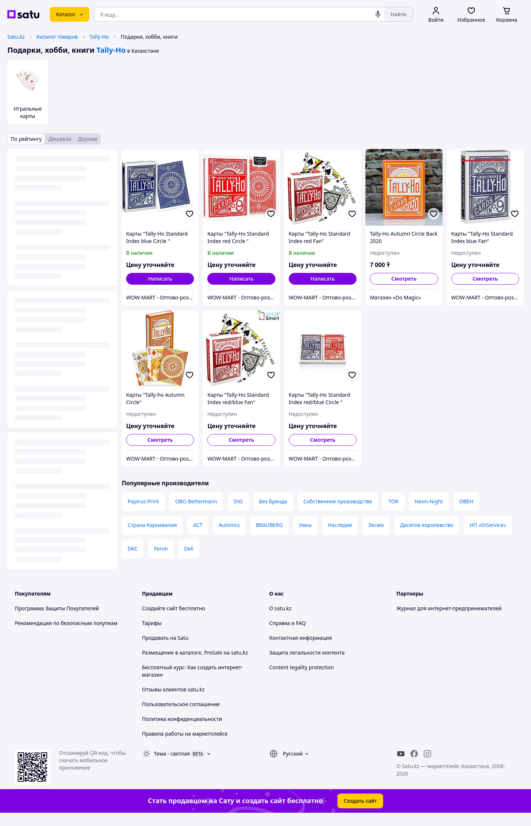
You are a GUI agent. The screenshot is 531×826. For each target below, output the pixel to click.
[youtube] (400, 753)
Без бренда (273, 501)
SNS (238, 501)
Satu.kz (16, 36)
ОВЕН (466, 501)
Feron (161, 548)
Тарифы (152, 623)
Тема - (172, 753)
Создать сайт (360, 800)
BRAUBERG (269, 524)
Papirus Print (143, 501)
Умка (305, 524)
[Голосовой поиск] (378, 14)
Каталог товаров (57, 36)
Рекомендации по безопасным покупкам (66, 623)
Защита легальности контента (306, 652)
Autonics (229, 524)
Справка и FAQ (287, 623)
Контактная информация (300, 637)
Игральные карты (28, 112)
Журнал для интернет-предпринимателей (449, 608)
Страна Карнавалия (152, 524)
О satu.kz (280, 608)
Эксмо (376, 524)
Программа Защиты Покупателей (57, 608)
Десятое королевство (427, 524)
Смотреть (404, 278)
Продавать (155, 637)
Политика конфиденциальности (182, 718)
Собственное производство (337, 501)
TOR (393, 501)
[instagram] (427, 753)
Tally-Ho (99, 36)
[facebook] (414, 753)
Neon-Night (429, 501)
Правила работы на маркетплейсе (185, 733)
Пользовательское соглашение (181, 704)
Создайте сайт (160, 608)
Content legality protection (301, 667)
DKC (133, 548)
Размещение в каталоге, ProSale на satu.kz (195, 652)
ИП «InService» (487, 524)
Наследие (340, 524)
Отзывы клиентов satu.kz (173, 689)
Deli (188, 548)
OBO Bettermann (196, 501)
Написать (160, 278)
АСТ (197, 524)
